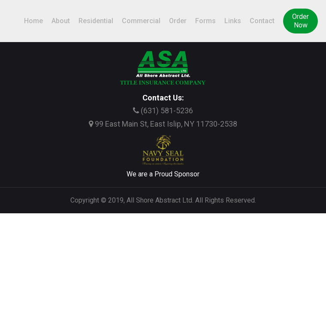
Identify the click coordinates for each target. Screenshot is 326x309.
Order (178, 21)
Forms (205, 21)
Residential (95, 21)
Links (232, 21)
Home (33, 21)
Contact (262, 21)
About (60, 21)
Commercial (141, 21)
